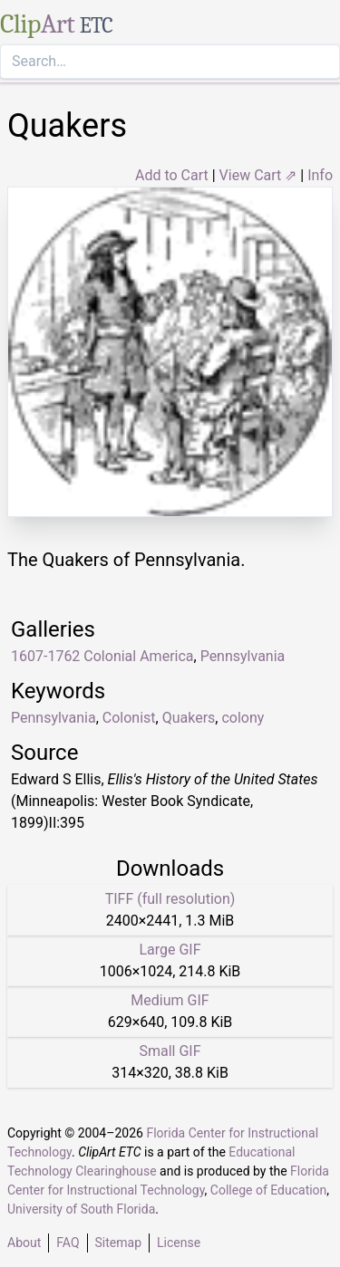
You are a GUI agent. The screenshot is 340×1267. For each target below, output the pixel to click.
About (24, 1242)
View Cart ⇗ (258, 175)
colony (242, 717)
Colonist (129, 717)
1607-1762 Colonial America (102, 656)
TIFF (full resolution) (170, 898)
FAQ (67, 1242)
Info (320, 175)
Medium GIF (170, 1000)
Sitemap (118, 1242)
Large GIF (169, 949)
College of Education (268, 1190)
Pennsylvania (53, 717)
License (178, 1242)
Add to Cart (172, 175)
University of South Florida (81, 1209)
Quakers (189, 717)
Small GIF (169, 1051)
